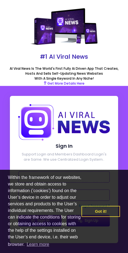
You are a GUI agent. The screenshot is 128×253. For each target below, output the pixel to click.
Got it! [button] (101, 211)
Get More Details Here (64, 83)
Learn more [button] (38, 244)
